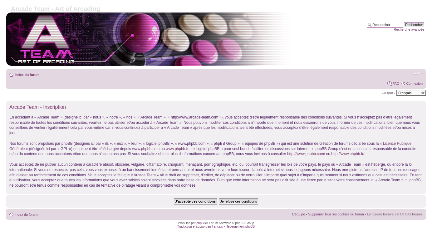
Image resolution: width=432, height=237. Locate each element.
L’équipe (298, 214)
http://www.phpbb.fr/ (347, 154)
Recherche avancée (409, 29)
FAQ (395, 83)
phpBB (201, 223)
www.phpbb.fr (177, 149)
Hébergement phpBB (240, 226)
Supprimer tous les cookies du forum (336, 214)
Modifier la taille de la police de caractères (418, 73)
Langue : (388, 92)
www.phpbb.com (146, 149)
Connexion (414, 83)
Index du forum (27, 75)
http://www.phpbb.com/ (306, 154)
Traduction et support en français (200, 226)
